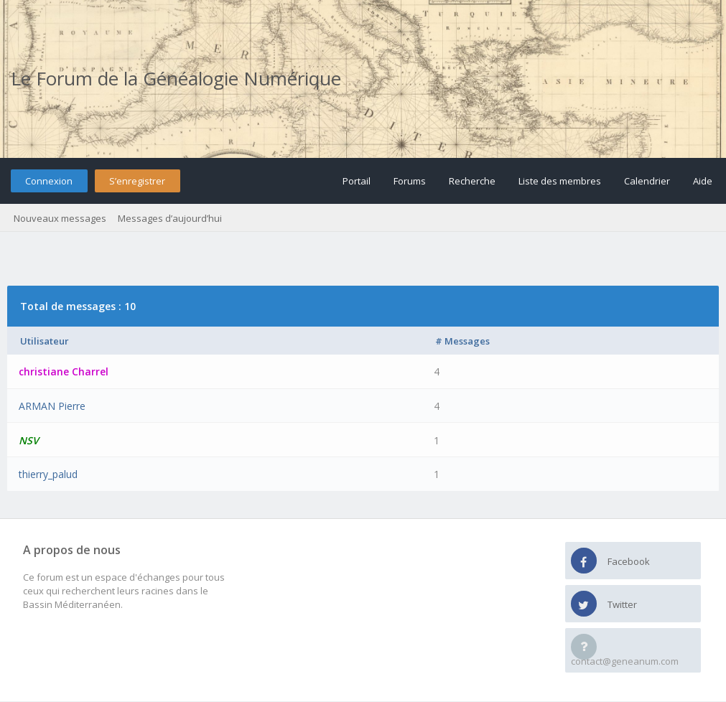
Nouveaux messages (60, 218)
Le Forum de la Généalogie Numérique (176, 78)
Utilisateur (44, 340)
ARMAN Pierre (52, 406)
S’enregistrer (137, 180)
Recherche (472, 180)
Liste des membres (559, 180)
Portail (357, 180)
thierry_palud (48, 474)
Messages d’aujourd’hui (170, 218)
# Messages (462, 340)
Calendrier (647, 180)
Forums (410, 180)
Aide (702, 180)
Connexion (49, 180)
